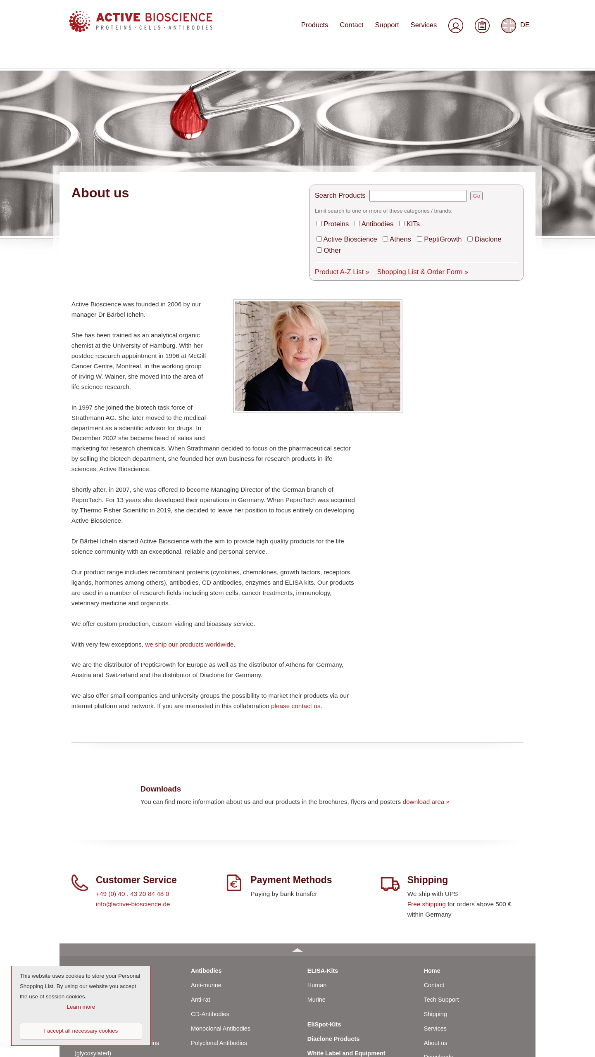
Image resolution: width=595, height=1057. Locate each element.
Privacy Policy (442, 1010)
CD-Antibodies (210, 924)
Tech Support (441, 909)
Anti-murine (206, 895)
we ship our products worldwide (189, 554)
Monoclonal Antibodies (220, 938)
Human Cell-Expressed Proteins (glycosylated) (116, 958)
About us (435, 953)
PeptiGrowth (435, 146)
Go (472, 105)
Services (425, 31)
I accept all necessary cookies (81, 1031)
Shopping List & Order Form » (414, 177)
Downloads (438, 967)
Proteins (335, 132)
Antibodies (374, 132)
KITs (407, 132)
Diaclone (477, 146)
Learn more (81, 1007)
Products (322, 31)
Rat (78, 924)
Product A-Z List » (340, 177)
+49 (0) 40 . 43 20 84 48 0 (132, 803)
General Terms (443, 982)
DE (516, 32)
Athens (395, 146)
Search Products (338, 105)
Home (432, 880)
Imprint (433, 996)
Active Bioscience (348, 146)
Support (391, 31)
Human (83, 895)
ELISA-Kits (322, 880)
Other (331, 157)
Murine (83, 909)
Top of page (509, 1045)
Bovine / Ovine (93, 938)
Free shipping (426, 814)
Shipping (435, 924)
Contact (357, 31)
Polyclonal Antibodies (219, 953)
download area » (426, 711)
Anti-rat (200, 909)
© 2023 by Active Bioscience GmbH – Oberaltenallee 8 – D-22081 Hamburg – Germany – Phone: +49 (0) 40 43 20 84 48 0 (223, 1045)
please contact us (296, 615)
